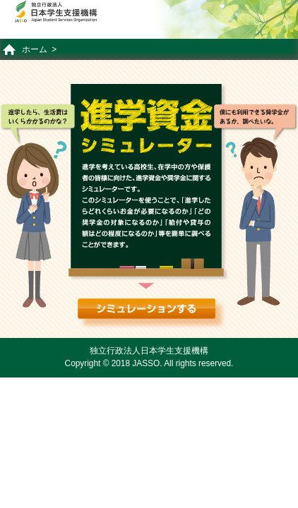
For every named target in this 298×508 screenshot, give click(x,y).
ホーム (34, 49)
